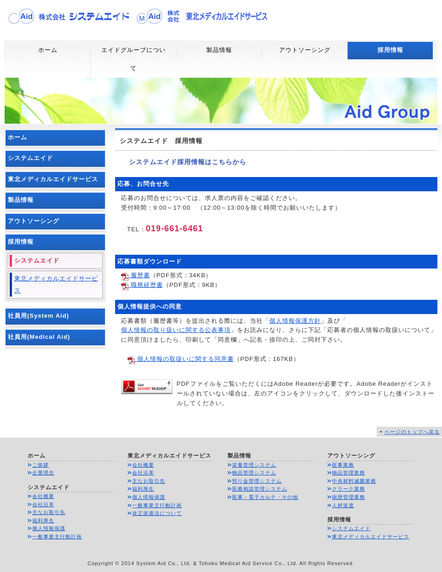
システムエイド (30, 157)
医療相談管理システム (259, 489)
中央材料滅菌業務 (354, 481)
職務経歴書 (142, 284)
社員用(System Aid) (38, 315)
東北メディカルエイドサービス (53, 179)
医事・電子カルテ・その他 (265, 497)
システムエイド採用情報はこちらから (180, 162)
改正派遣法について (157, 513)
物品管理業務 (348, 472)
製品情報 (219, 49)
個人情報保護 (48, 528)
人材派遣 (343, 505)
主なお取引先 (48, 512)
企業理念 (43, 472)
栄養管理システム (254, 465)
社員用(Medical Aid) (39, 336)
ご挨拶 (40, 465)
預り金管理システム (257, 481)
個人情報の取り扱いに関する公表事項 (176, 329)
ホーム (48, 49)
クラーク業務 (348, 489)
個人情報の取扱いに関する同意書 (181, 358)
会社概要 (43, 496)
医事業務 (343, 465)
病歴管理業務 (348, 497)
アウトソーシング (305, 49)
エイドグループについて (133, 59)
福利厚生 (43, 520)
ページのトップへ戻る (412, 432)
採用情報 (390, 49)
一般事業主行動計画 (57, 536)
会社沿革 (43, 504)
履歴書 (135, 275)
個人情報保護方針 (295, 320)
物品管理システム (254, 472)
